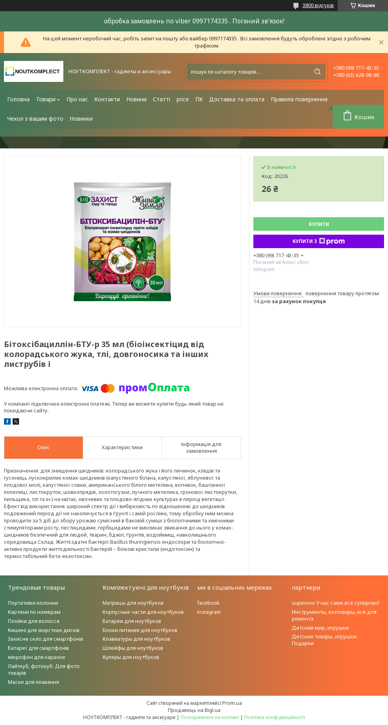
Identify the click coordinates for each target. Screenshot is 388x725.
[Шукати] (317, 72)
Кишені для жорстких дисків (44, 630)
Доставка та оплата (236, 99)
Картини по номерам (34, 611)
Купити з (319, 241)
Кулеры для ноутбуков (131, 656)
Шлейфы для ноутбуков (133, 647)
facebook (208, 602)
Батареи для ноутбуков (132, 620)
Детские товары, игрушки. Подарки (325, 640)
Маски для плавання (33, 681)
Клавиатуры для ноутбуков (136, 638)
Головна (18, 99)
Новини (136, 99)
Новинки (81, 118)
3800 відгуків (318, 5)
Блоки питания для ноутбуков (140, 630)
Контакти (107, 99)
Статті (161, 99)
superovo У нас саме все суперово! (335, 602)
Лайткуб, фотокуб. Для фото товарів (44, 669)
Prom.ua (232, 702)
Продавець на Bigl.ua (194, 710)
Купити (319, 224)
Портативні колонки (33, 602)
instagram (209, 611)
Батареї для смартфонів (38, 647)
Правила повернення (299, 99)
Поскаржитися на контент (210, 717)
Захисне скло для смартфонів (45, 638)
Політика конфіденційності (274, 717)
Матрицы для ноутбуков (133, 602)
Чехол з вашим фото (35, 118)
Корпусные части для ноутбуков (143, 611)
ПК (199, 99)
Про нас (77, 99)
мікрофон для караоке (36, 656)
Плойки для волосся (33, 620)
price (183, 99)
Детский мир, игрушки (320, 627)
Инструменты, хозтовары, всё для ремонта (334, 615)
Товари (45, 99)
